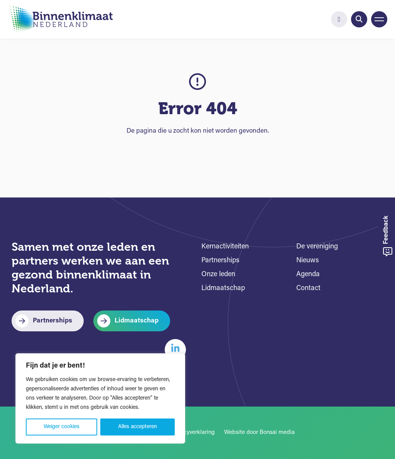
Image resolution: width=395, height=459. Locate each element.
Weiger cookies (61, 427)
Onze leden (218, 274)
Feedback (387, 236)
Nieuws (307, 260)
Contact (308, 288)
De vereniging (317, 246)
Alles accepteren (137, 427)
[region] (100, 398)
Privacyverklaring (193, 432)
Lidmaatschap (137, 320)
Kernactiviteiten (225, 246)
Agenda (308, 274)
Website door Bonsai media (259, 432)
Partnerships (52, 320)
